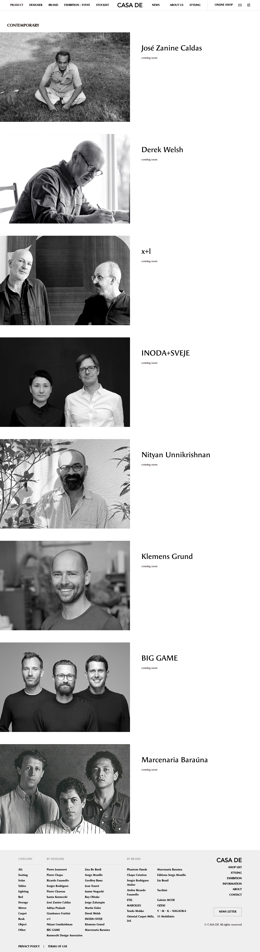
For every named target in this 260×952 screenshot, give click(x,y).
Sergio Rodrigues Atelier (138, 883)
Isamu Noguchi (94, 891)
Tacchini (162, 890)
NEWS (156, 5)
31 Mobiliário (165, 916)
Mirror (22, 908)
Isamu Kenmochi (57, 897)
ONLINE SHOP (224, 5)
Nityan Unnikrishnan (175, 454)
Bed (20, 897)
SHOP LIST (235, 867)
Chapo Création (137, 875)
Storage (23, 902)
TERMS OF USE (57, 946)
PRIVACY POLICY (29, 946)
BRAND (53, 5)
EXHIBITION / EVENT (77, 5)
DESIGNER (35, 5)
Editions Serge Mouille (171, 875)
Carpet (22, 913)
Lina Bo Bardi (93, 869)
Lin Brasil (163, 880)
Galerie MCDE (166, 900)
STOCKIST (102, 5)
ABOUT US (176, 5)
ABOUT (237, 889)
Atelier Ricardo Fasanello (136, 892)
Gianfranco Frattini (58, 913)
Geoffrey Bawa (94, 880)
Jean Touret (92, 886)
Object (22, 924)
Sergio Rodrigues (57, 886)
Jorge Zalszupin (95, 902)
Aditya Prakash (56, 908)
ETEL (129, 900)
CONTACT (235, 895)
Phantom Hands (137, 869)
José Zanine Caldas (171, 48)
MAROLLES (134, 905)
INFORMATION (232, 884)
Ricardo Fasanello (58, 880)
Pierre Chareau (56, 891)
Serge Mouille (94, 875)
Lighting (23, 891)
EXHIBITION (234, 878)
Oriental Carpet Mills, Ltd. (140, 919)
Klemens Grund (167, 556)
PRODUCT (16, 5)
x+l (146, 251)
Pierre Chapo (55, 875)
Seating (23, 875)
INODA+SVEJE (165, 353)
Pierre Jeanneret (57, 869)
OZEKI (161, 905)
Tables (22, 886)
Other (22, 930)
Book (21, 919)
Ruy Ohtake (92, 897)
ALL (20, 869)
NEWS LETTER (227, 912)
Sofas (21, 880)
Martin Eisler (93, 908)
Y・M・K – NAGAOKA (171, 911)
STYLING (195, 5)
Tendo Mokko (135, 911)
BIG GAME (159, 658)
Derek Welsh (162, 149)
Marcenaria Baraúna (174, 760)
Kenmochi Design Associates (64, 935)
